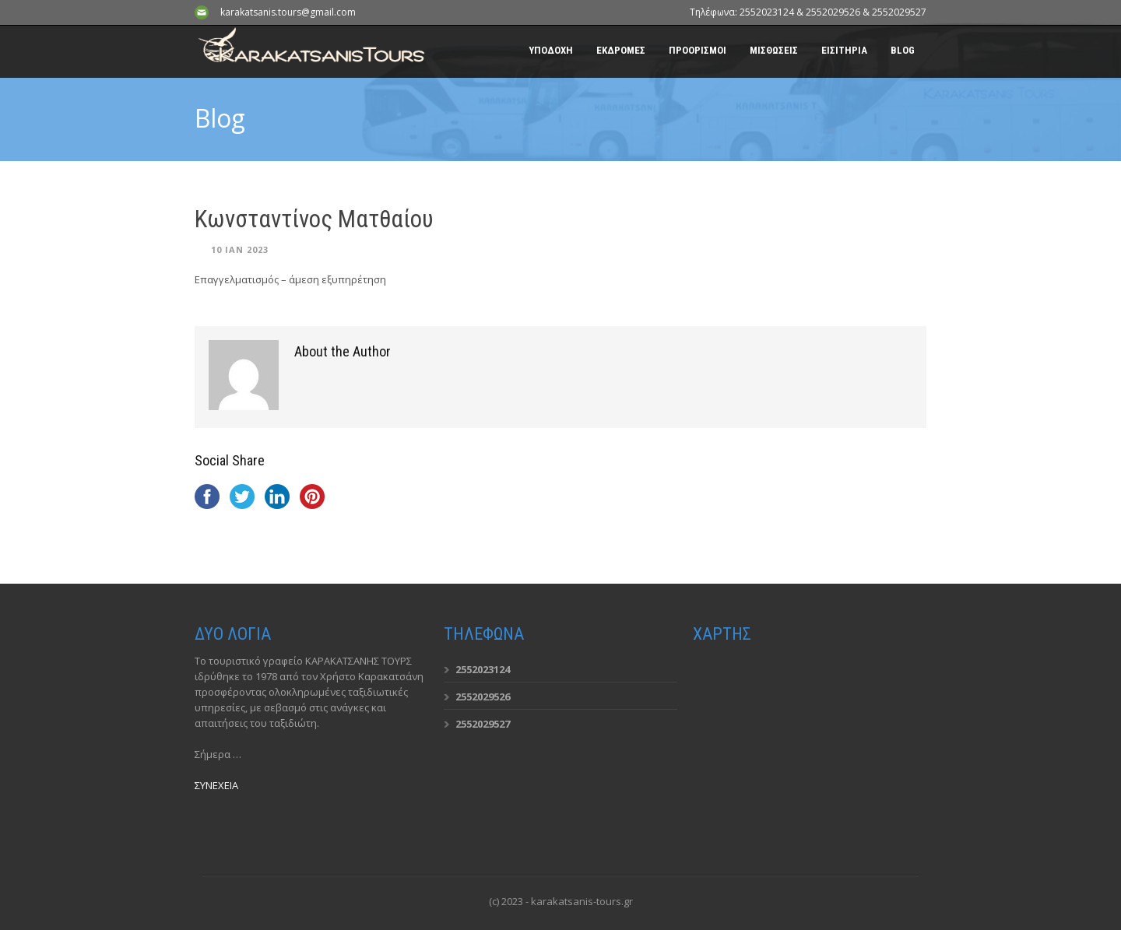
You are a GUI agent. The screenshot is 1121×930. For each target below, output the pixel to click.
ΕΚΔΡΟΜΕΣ (620, 50)
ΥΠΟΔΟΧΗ (551, 50)
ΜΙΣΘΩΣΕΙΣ (774, 50)
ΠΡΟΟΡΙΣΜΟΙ (697, 50)
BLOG (903, 50)
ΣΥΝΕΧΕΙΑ (216, 785)
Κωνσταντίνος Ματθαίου (314, 219)
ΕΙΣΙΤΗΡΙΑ (844, 50)
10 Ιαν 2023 (240, 249)
